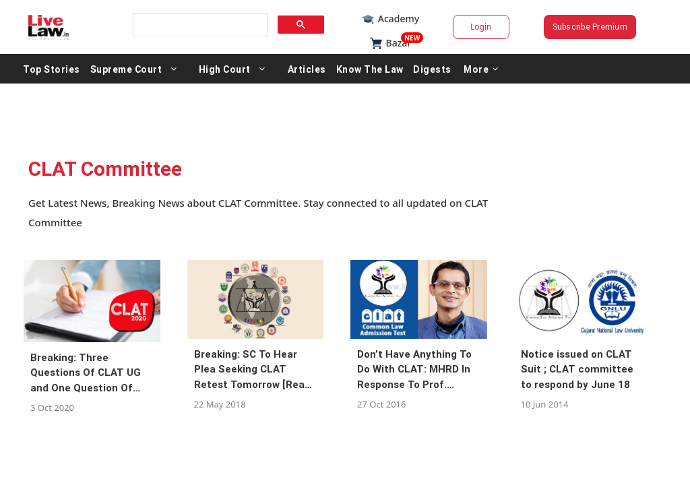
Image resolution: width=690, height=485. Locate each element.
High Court (282, 69)
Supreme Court (184, 69)
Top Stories (108, 69)
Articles (364, 69)
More (538, 69)
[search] (218, 25)
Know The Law (427, 69)
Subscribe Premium (554, 27)
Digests (489, 69)
